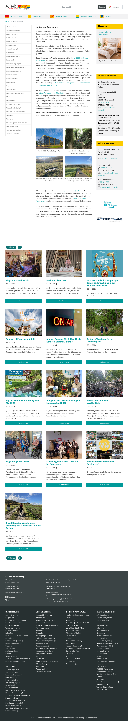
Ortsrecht (69, 653)
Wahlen (8, 653)
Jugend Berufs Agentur (45, 641)
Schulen (39, 656)
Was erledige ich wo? (13, 628)
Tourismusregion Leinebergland (67, 191)
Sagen (98, 656)
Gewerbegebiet (11, 685)
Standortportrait (11, 672)
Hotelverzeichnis (103, 636)
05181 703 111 (106, 102)
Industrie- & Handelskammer (17, 695)
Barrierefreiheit (91, 718)
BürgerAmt (9, 618)
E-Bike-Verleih (101, 623)
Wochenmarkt (11, 711)
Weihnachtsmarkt (103, 684)
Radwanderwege (102, 651)
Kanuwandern (101, 638)
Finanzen (69, 638)
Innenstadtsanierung (74, 641)
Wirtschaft (107, 16)
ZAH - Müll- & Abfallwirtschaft (17, 659)
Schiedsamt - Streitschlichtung (78, 648)
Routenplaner (101, 653)
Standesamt (10, 648)
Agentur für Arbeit (44, 615)
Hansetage (100, 633)
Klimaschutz (71, 643)
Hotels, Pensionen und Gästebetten (51, 93)
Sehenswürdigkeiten (104, 618)
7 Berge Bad (41, 664)
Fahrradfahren (101, 628)
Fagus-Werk (102, 625)
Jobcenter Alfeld (43, 643)
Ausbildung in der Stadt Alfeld (77, 623)
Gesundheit (40, 633)
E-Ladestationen (11, 630)
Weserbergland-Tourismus (107, 682)
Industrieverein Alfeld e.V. (16, 700)
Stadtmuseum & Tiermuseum (47, 661)
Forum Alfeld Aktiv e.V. (15, 690)
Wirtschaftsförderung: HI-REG (17, 708)
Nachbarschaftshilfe (44, 651)
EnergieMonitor (11, 677)
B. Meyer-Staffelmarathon (47, 625)
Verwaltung (70, 620)
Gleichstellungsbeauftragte (46, 638)
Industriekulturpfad (12, 698)
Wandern (99, 677)
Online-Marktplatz (13, 706)
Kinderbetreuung (42, 646)
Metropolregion (72, 664)
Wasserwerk (11, 656)
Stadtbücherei (101, 659)
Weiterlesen (23, 301)
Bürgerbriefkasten (12, 625)
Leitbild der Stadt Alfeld (75, 628)
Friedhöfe (39, 630)
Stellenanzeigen (11, 651)
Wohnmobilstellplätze (104, 687)
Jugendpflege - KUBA (45, 636)
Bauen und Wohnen (43, 623)
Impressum (61, 718)
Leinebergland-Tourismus (107, 643)
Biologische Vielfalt (73, 633)
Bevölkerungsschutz (13, 623)
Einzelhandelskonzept (13, 675)
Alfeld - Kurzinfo (102, 620)
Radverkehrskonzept (74, 646)
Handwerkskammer (14, 693)
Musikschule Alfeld (104, 646)
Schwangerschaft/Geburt (46, 648)
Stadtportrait (101, 666)
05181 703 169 (106, 182)
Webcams (100, 679)
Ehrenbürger (71, 661)
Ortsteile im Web (72, 651)
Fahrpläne (9, 633)
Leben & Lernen (36, 16)
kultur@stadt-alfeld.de (108, 158)
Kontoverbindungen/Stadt (15, 661)
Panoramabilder (102, 648)
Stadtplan (9, 646)
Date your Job (11, 680)
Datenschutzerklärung (75, 718)
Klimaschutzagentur (14, 641)
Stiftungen (40, 666)
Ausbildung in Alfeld (12, 670)
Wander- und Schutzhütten (106, 674)
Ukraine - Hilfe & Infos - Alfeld (16, 636)
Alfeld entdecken (102, 615)
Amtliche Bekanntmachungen (16, 620)
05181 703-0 (15, 586)
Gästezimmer (102, 630)
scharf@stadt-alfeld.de (109, 187)
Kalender (9, 638)
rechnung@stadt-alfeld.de (63, 599)
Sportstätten (41, 659)
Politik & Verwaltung (60, 16)
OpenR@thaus (12, 615)
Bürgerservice (13, 16)
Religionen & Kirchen (44, 653)
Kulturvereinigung (104, 641)
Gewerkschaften (11, 688)
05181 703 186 (106, 168)
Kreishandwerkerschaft (15, 703)
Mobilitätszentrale (13, 643)
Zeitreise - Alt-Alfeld (43, 671)
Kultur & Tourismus (86, 16)
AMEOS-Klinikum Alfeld (45, 620)
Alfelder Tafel (42, 618)
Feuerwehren (71, 636)
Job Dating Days (12, 682)
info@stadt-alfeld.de (17, 592)
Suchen (102, 7)
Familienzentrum (42, 628)
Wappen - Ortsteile (73, 659)
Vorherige (11, 247)
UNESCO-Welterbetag (104, 669)
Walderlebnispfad (104, 671)
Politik (68, 618)
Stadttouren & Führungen (106, 661)
